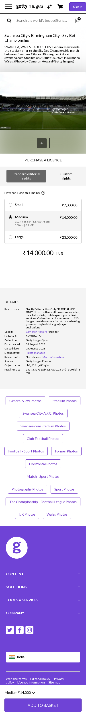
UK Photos (27, 514)
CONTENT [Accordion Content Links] (43, 574)
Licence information (31, 682)
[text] (42, 20)
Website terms (16, 679)
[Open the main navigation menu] (8, 6)
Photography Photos (27, 489)
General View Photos (25, 401)
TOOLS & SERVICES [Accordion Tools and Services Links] (43, 600)
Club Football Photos (43, 438)
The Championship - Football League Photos (43, 501)
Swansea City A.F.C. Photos (43, 413)
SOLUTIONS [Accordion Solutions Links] (43, 587)
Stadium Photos (65, 401)
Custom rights (66, 176)
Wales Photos (57, 514)
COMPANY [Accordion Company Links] (43, 613)
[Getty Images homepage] (29, 6)
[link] (34, 357)
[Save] (42, 143)
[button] (43, 101)
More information (53, 357)
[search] (11, 20)
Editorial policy (40, 679)
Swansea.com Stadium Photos (43, 426)
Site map (54, 682)
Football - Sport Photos (26, 451)
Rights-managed (35, 352)
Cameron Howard (36, 331)
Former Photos (66, 451)
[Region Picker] (43, 657)
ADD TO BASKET (43, 711)
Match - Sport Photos (43, 476)
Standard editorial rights (26, 176)
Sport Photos (64, 489)
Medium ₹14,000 (19, 698)
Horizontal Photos (43, 464)
